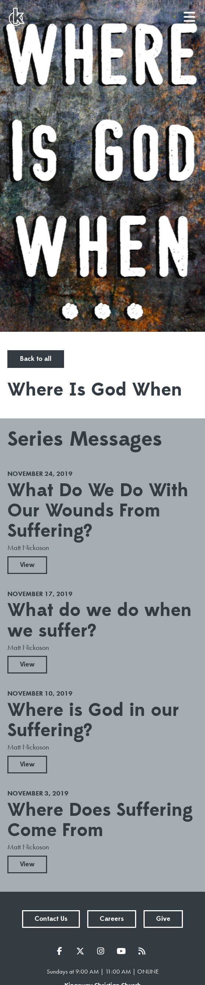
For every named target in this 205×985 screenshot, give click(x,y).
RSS (144, 951)
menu (190, 14)
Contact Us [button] (51, 919)
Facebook (61, 951)
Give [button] (163, 919)
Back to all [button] (36, 359)
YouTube (123, 951)
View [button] (27, 565)
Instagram (102, 951)
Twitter (82, 951)
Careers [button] (112, 919)
